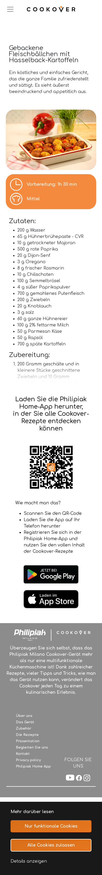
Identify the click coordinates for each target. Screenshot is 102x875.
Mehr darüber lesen (32, 811)
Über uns (24, 716)
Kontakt (23, 754)
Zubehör (23, 728)
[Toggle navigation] (10, 9)
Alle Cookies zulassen (51, 845)
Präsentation (28, 741)
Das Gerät (25, 722)
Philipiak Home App (33, 766)
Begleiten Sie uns (32, 747)
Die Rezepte (27, 735)
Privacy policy (28, 760)
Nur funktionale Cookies (51, 826)
